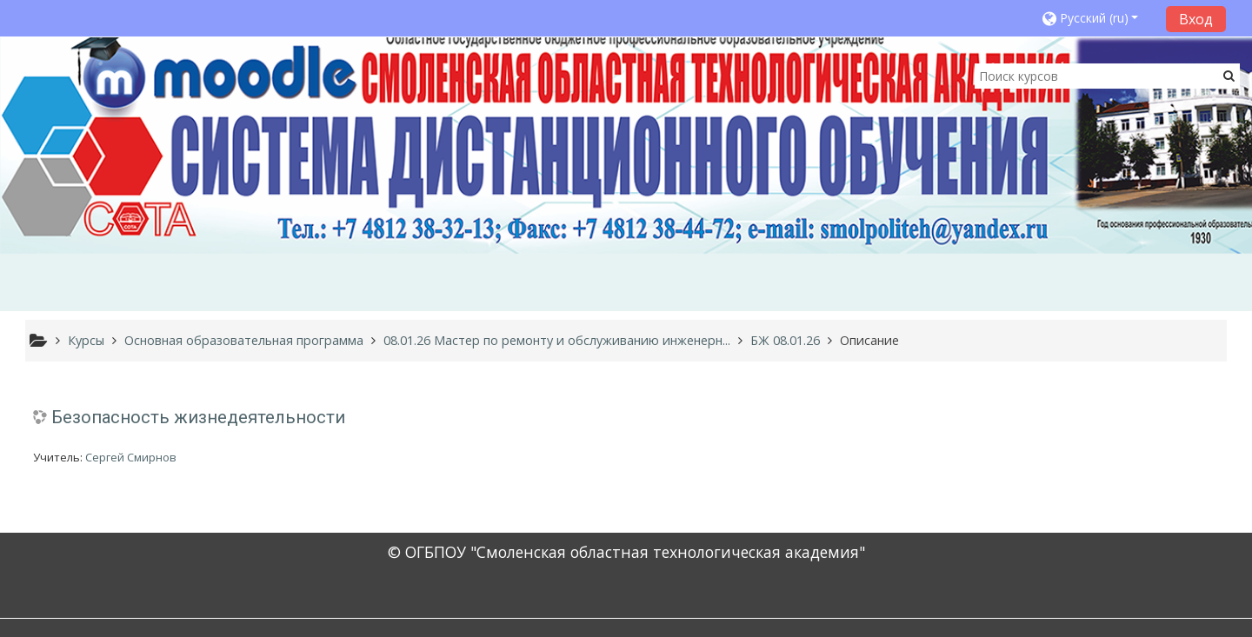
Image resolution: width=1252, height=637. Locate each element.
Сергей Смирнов (130, 457)
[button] (1098, 17)
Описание (869, 340)
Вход (1196, 19)
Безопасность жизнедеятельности (198, 417)
